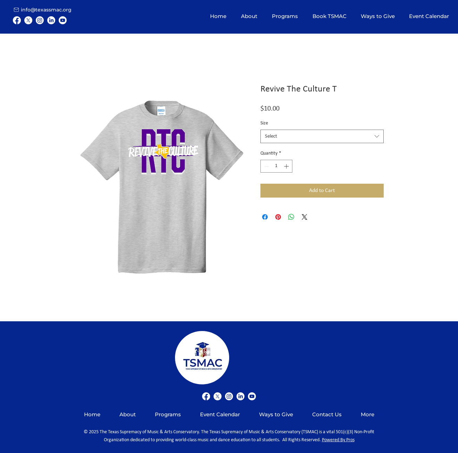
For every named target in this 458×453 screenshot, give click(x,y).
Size (264, 123)
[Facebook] (17, 20)
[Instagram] (40, 20)
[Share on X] (304, 217)
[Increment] (287, 166)
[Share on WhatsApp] (291, 217)
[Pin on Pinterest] (278, 217)
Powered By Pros (338, 440)
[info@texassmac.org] (46, 9)
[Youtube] (63, 20)
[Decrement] (265, 166)
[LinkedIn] (51, 20)
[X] (28, 20)
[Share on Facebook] (265, 217)
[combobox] (322, 136)
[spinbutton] (276, 166)
